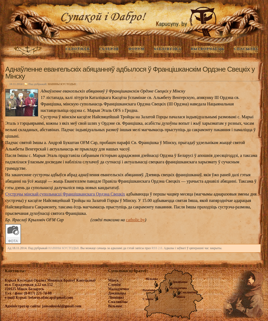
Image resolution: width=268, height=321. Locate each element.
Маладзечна (178, 288)
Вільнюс (152, 279)
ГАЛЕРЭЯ (109, 49)
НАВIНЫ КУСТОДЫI (62, 84)
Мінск (180, 297)
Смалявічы (188, 292)
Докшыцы (180, 282)
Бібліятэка (167, 49)
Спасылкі (246, 49)
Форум (136, 49)
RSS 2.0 (156, 248)
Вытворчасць (207, 49)
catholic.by (135, 219)
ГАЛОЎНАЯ (77, 49)
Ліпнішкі (148, 290)
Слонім (148, 299)
